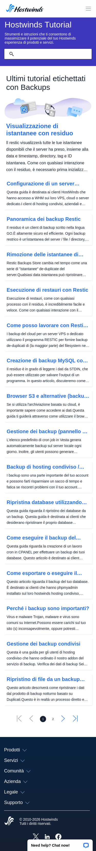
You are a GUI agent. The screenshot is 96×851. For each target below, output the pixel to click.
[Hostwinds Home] (9, 821)
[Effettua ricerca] (11, 54)
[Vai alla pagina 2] (53, 719)
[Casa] (24, 8)
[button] (60, 843)
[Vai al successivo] (63, 720)
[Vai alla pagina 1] (43, 719)
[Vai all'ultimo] (75, 720)
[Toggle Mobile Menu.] (88, 8)
